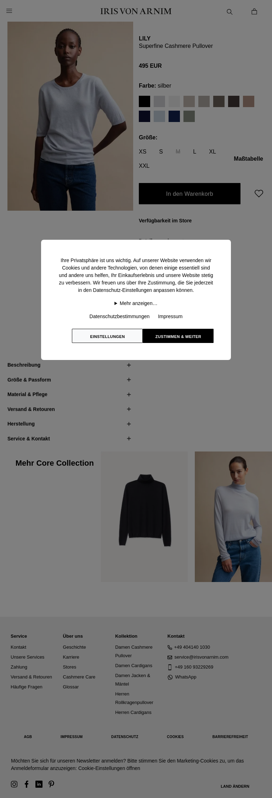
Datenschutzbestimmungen (120, 316)
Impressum (170, 316)
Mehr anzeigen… (139, 303)
